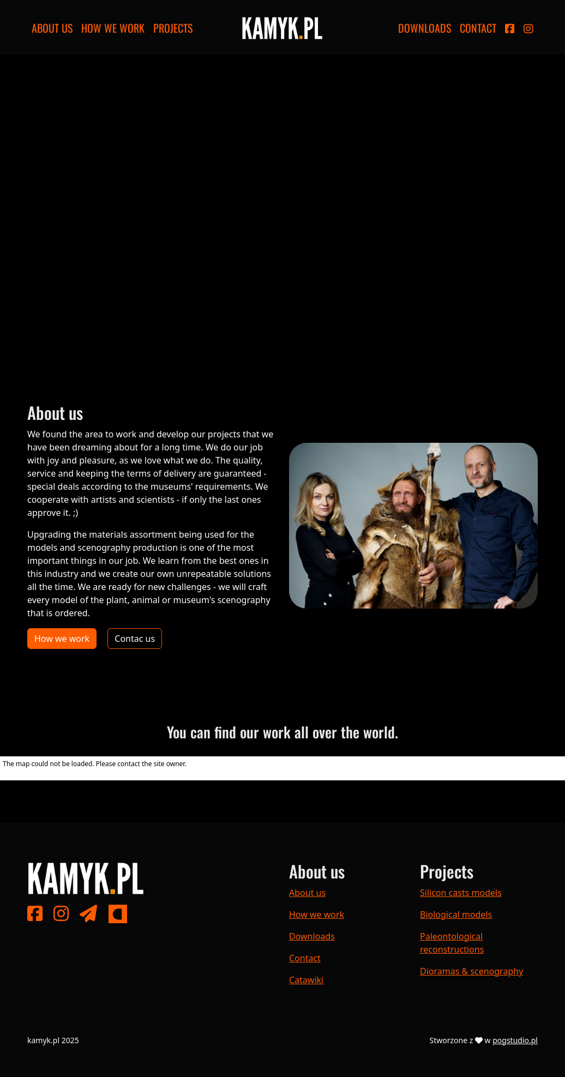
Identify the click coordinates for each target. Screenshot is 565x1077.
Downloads (424, 28)
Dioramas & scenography (471, 971)
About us (52, 28)
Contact (478, 28)
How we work (113, 28)
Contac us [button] (135, 639)
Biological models (456, 914)
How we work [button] (61, 639)
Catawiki (306, 980)
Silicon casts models (461, 893)
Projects (173, 28)
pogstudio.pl (515, 1040)
